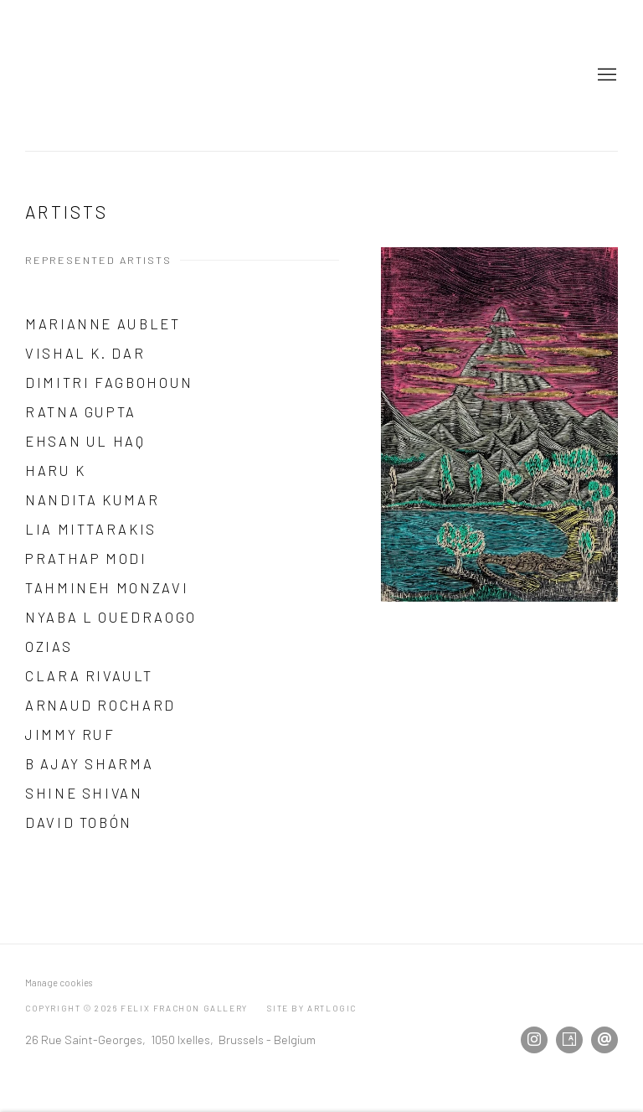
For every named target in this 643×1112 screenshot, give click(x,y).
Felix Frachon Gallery (125, 75)
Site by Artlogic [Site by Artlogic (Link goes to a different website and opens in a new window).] (312, 1008)
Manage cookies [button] (58, 982)
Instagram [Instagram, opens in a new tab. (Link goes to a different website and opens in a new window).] (534, 1040)
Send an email (604, 1040)
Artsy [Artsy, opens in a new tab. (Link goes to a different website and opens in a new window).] (569, 1040)
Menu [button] (605, 75)
